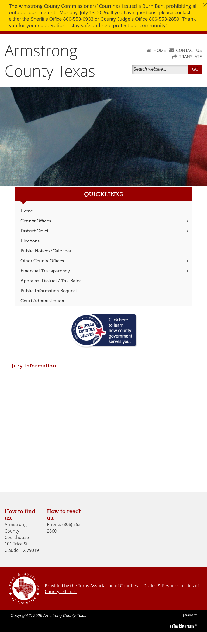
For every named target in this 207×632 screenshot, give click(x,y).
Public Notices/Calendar (46, 251)
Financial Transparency (105, 271)
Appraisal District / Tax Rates (50, 281)
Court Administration (42, 301)
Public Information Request (48, 291)
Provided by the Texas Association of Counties (91, 586)
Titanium (182, 626)
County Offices (105, 221)
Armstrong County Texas (50, 60)
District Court (105, 231)
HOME (159, 50)
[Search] (161, 69)
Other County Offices (105, 261)
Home (26, 211)
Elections (30, 241)
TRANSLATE (190, 57)
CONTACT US (189, 50)
